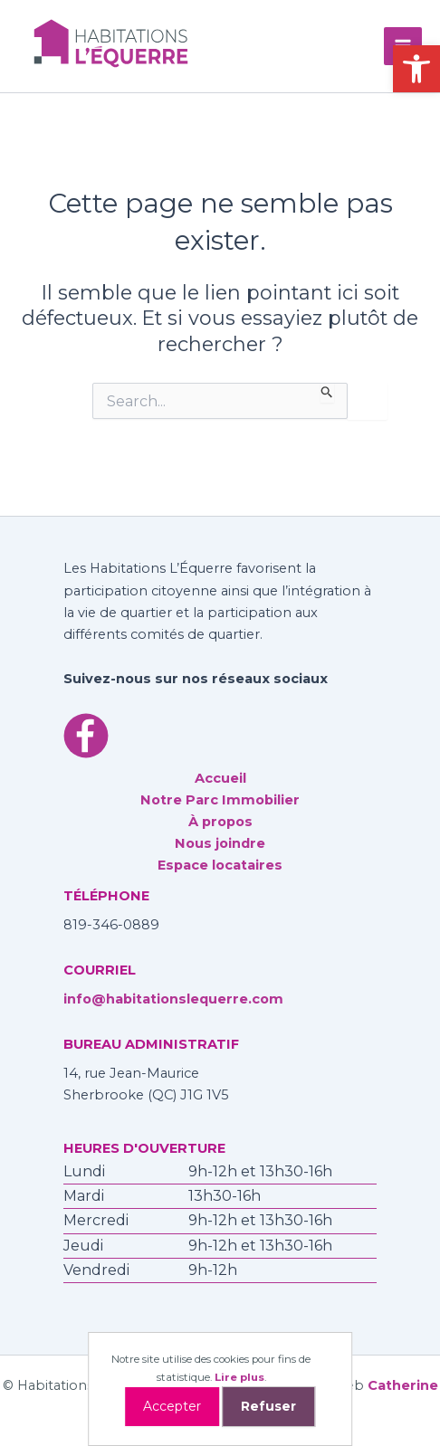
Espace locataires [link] (220, 865)
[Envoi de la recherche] (327, 393)
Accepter (172, 1406)
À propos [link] (220, 821)
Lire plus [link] (239, 1377)
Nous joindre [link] (220, 843)
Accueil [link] (220, 778)
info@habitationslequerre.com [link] (173, 999)
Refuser (268, 1406)
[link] (416, 68)
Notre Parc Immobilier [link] (220, 800)
